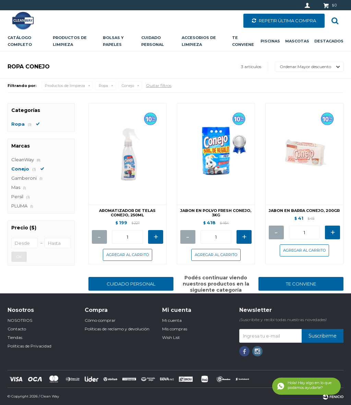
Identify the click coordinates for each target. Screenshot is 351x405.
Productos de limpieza (70, 41)
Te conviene (243, 41)
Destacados (328, 41)
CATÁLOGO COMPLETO (20, 41)
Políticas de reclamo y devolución (117, 328)
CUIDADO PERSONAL (131, 284)
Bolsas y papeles (113, 41)
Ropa (103, 85)
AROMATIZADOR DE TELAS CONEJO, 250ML (127, 212)
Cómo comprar (100, 320)
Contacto (17, 328)
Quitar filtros (158, 85)
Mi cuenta (172, 320)
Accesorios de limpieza (199, 41)
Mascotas (297, 41)
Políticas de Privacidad (29, 346)
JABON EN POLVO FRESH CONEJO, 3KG (215, 212)
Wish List (171, 337)
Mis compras (174, 328)
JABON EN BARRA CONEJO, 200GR (304, 210)
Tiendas (15, 337)
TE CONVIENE (301, 284)
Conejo (128, 85)
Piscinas (270, 41)
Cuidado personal (152, 41)
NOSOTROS (20, 320)
